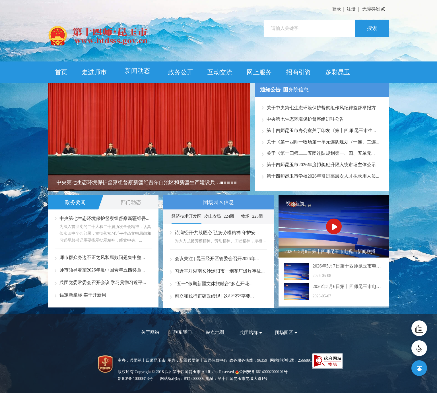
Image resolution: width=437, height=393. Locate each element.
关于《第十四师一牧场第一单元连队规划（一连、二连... (323, 141)
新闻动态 (137, 70)
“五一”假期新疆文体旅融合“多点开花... (213, 283)
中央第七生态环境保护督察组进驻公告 (305, 119)
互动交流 (219, 72)
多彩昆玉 (337, 72)
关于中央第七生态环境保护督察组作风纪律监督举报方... (323, 107)
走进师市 (94, 72)
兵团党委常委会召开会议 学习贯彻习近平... (102, 282)
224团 (229, 216)
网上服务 (259, 72)
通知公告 (270, 89)
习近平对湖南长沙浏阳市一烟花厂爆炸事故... (220, 271)
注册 (351, 9)
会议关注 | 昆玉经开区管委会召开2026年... (217, 258)
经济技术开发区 (186, 216)
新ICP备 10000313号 (135, 378)
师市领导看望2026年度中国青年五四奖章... (102, 270)
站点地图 (215, 332)
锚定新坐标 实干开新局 (82, 295)
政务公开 (180, 72)
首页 (61, 72)
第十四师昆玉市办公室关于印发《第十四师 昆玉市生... (321, 130)
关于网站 (150, 332)
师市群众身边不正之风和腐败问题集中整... (102, 257)
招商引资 (298, 72)
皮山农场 (212, 216)
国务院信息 (296, 89)
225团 (257, 216)
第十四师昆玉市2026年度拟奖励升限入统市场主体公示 (321, 164)
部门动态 (131, 202)
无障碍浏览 (373, 9)
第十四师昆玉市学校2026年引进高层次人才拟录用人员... (323, 176)
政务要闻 (75, 202)
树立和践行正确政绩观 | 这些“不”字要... (214, 296)
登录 (336, 9)
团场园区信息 (218, 202)
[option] (149, 137)
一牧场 (243, 216)
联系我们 (183, 332)
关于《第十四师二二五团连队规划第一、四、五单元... (321, 153)
